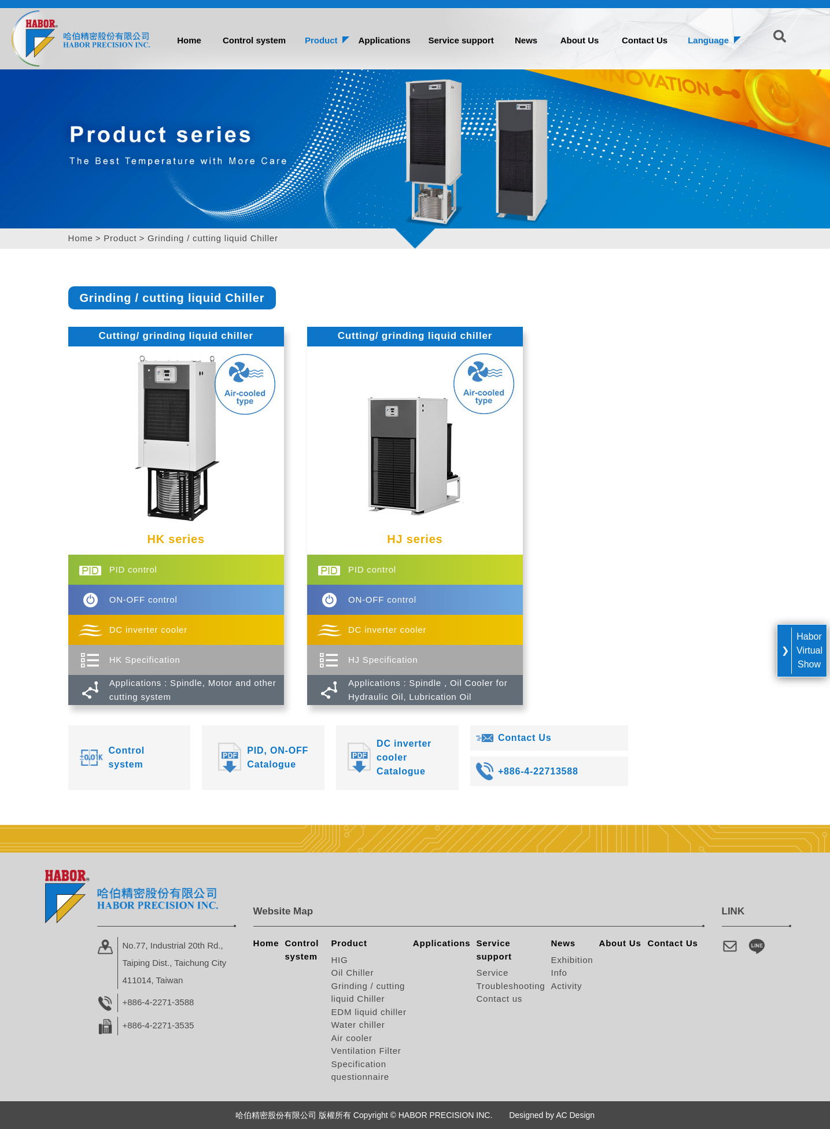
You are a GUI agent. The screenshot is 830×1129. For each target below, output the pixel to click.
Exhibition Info (572, 966)
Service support (460, 40)
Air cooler (351, 1038)
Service (492, 972)
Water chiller (358, 1025)
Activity (566, 986)
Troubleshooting (510, 986)
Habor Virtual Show (809, 650)
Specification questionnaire (360, 1070)
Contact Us (644, 40)
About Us (579, 40)
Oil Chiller (352, 972)
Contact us (499, 998)
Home (189, 40)
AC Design (575, 1115)
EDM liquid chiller (368, 1012)
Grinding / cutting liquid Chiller (368, 992)
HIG (339, 960)
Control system (254, 40)
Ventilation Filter (366, 1051)
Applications (384, 40)
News (526, 40)
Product (321, 40)
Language (708, 40)
